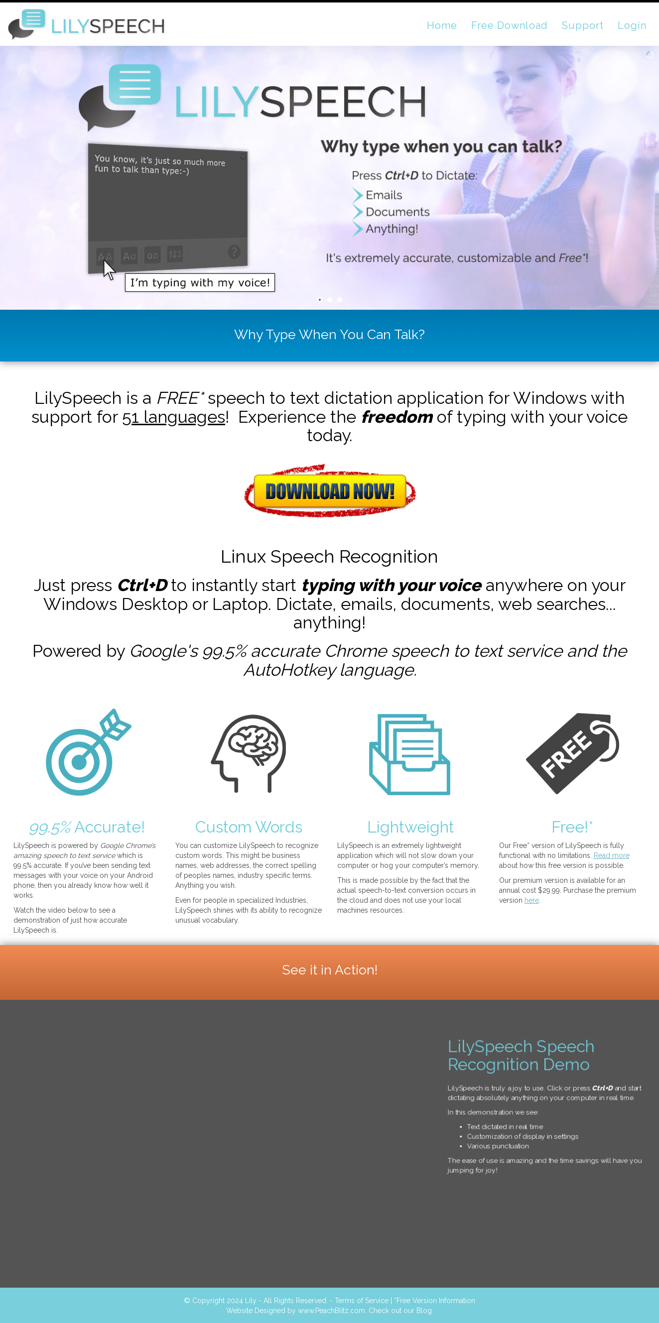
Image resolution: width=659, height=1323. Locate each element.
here (532, 900)
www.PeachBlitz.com (331, 1311)
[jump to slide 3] (340, 300)
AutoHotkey (289, 670)
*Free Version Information (434, 1301)
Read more (612, 855)
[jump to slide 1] (320, 300)
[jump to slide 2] (330, 300)
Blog (424, 1311)
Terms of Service (362, 1301)
